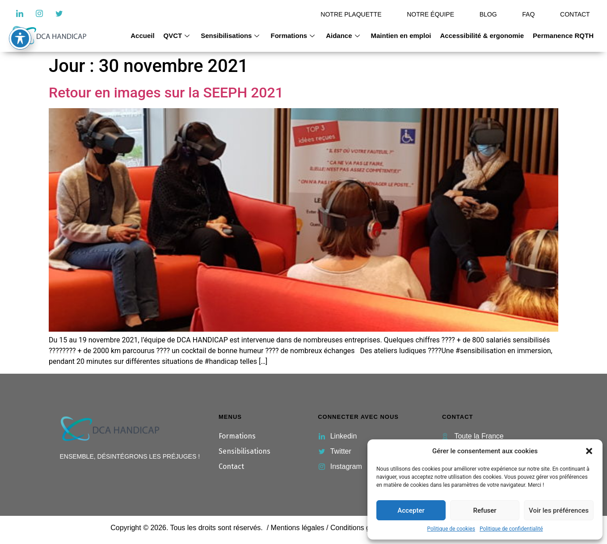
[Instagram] (39, 13)
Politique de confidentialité (511, 529)
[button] (589, 451)
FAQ (528, 14)
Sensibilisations (231, 35)
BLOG (488, 14)
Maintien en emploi (401, 35)
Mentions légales (298, 527)
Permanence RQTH (563, 35)
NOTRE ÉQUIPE (430, 14)
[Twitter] (59, 13)
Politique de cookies (451, 529)
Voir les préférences (559, 510)
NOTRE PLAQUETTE (350, 14)
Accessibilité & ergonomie (482, 35)
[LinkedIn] (19, 13)
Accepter (410, 510)
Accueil (142, 35)
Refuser (484, 510)
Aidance (344, 35)
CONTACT (575, 14)
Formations (293, 35)
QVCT (178, 35)
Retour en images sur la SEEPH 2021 (166, 92)
